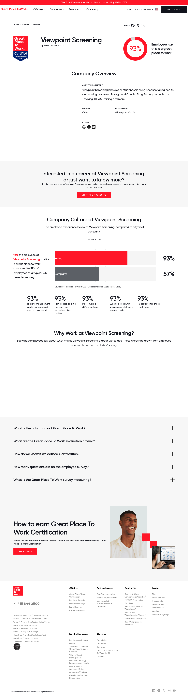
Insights (155, 588)
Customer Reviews (77, 610)
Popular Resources (78, 634)
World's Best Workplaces (135, 618)
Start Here (25, 551)
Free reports (157, 601)
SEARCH (150, 9)
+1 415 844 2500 (26, 603)
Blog (154, 594)
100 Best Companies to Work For (135, 595)
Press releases (158, 608)
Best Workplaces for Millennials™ (133, 623)
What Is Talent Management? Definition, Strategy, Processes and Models (79, 659)
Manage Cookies (32, 641)
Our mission (102, 640)
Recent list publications (107, 597)
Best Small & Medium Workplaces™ (133, 607)
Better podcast (159, 597)
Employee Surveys (77, 603)
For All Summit (75, 607)
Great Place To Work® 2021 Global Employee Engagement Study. (91, 287)
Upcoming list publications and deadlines (104, 603)
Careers (25, 619)
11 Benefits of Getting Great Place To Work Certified (78, 649)
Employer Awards (77, 600)
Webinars (156, 611)
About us (101, 634)
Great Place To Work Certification (78, 595)
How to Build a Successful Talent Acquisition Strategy (78, 669)
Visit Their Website (94, 195)
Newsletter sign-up (160, 614)
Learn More (94, 239)
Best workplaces (105, 588)
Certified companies (106, 594)
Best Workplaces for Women (135, 613)
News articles (158, 604)
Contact (136, 9)
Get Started (173, 9)
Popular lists (130, 588)
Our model (101, 643)
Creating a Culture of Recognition (78, 676)
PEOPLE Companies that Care (133, 601)
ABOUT (129, 9)
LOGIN (143, 9)
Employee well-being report (78, 641)
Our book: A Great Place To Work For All (107, 651)
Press (23, 622)
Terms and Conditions (22, 615)
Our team (101, 647)
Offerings (73, 588)
